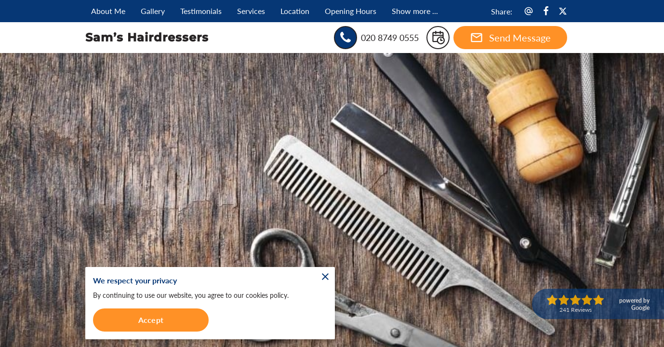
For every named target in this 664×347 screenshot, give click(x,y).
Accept (150, 319)
